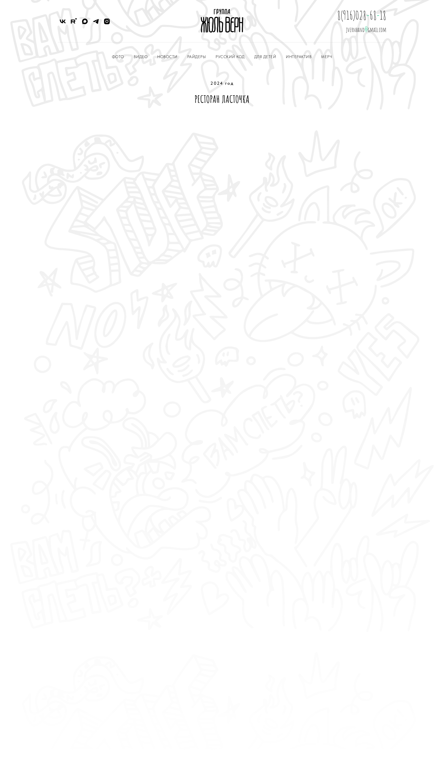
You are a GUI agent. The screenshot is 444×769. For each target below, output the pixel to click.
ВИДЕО (141, 56)
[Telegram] (95, 21)
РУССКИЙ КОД (230, 56)
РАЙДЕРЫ (196, 56)
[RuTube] (73, 21)
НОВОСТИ (167, 56)
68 (373, 15)
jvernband (355, 29)
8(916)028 (351, 15)
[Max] (84, 21)
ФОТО (118, 56)
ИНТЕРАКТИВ (298, 56)
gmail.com (377, 29)
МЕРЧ (326, 56)
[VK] (62, 21)
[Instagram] (106, 21)
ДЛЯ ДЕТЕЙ (265, 56)
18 (383, 15)
